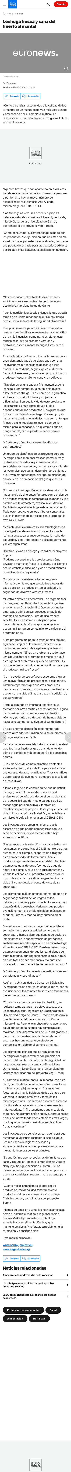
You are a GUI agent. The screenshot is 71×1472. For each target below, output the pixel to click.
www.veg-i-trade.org (16, 1249)
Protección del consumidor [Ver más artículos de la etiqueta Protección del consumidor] (23, 1309)
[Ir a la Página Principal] (12, 4)
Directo (61, 4)
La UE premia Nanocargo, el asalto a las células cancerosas (29, 1296)
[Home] (4, 13)
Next (11, 14)
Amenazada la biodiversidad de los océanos (28, 1274)
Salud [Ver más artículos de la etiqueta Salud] (53, 1309)
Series (20, 14)
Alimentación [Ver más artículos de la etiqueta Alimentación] (15, 1318)
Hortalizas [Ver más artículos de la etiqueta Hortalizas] (39, 1318)
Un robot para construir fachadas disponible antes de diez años (28, 1285)
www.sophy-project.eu (18, 1245)
